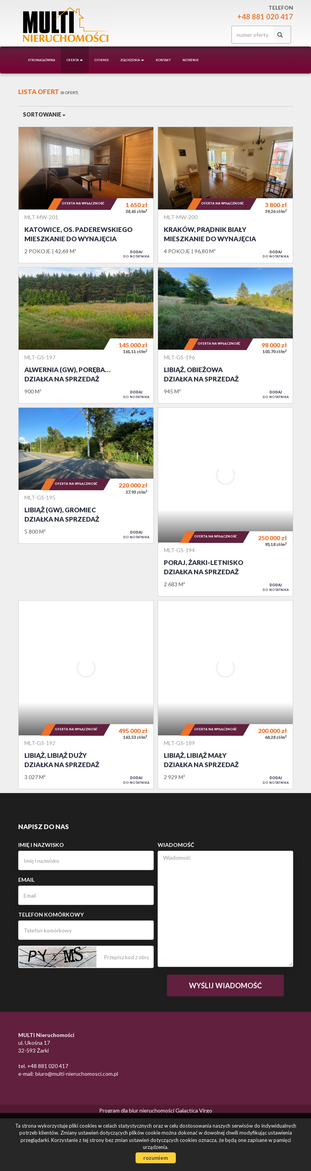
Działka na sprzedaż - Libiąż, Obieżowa (225, 335)
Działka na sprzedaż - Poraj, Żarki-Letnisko (225, 502)
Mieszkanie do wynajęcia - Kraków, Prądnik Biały (225, 195)
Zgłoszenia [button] (132, 60)
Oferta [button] (75, 60)
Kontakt (163, 60)
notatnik (190, 60)
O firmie (102, 60)
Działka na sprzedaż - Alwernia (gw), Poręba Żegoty (86, 335)
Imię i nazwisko (41, 844)
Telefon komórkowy (51, 914)
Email (26, 879)
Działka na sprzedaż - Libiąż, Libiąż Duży (86, 695)
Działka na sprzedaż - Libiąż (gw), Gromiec (86, 475)
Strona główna (41, 60)
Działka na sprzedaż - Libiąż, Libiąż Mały (225, 695)
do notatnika (136, 254)
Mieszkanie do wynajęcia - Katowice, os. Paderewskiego (86, 195)
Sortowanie (44, 114)
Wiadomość (176, 844)
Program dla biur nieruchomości (137, 1110)
